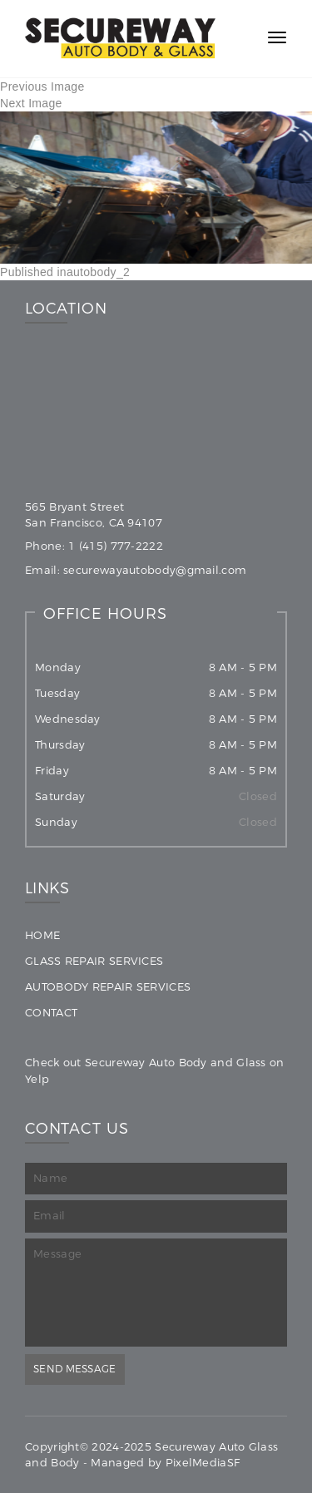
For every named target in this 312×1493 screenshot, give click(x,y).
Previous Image (42, 86)
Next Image (31, 103)
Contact (51, 1013)
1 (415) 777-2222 (115, 546)
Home (42, 935)
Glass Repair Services (94, 961)
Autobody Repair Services (108, 987)
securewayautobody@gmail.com (154, 570)
